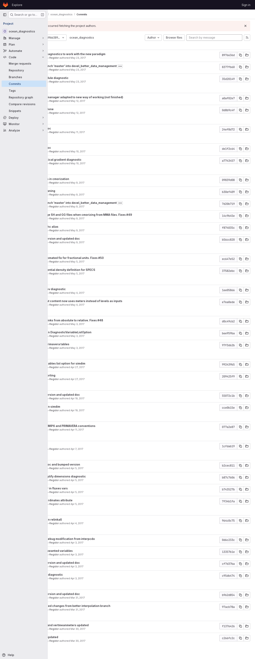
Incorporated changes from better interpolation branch (99, 605)
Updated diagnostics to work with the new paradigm (97, 54)
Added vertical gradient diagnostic (85, 159)
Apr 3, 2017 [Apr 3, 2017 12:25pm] (104, 566)
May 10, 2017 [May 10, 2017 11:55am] (105, 151)
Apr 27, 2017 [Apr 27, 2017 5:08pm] (105, 367)
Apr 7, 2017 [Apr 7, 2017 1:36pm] (104, 448)
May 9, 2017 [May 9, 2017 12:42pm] (105, 206)
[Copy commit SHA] (240, 55)
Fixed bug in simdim (74, 406)
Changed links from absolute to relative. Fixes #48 (96, 320)
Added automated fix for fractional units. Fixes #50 (96, 258)
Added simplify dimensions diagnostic (87, 476)
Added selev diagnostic (77, 289)
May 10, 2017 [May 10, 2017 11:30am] (105, 163)
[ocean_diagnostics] (24, 31)
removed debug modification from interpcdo (91, 538)
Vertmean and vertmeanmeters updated (88, 625)
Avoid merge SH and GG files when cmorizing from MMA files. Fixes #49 (110, 214)
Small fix (67, 445)
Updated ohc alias (73, 226)
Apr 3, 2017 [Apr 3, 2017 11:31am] (104, 578)
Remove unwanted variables (80, 550)
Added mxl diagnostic (75, 574)
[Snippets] (24, 111)
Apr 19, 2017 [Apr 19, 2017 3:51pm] (105, 410)
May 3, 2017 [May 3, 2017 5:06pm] (105, 347)
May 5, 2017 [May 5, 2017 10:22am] (105, 273)
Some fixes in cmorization (79, 179)
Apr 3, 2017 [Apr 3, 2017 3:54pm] (104, 542)
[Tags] (24, 90)
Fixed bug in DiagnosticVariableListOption (90, 332)
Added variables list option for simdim (87, 363)
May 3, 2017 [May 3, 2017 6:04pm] (105, 324)
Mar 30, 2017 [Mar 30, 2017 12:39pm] (105, 640)
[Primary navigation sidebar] (5, 15)
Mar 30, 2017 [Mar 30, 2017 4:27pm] (105, 628)
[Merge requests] (24, 63)
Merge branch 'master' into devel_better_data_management (102, 66)
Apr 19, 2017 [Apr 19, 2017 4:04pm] (105, 398)
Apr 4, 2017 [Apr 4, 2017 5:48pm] (104, 523)
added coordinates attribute (80, 500)
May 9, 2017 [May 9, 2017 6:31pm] (105, 182)
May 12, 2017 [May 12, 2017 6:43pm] (105, 100)
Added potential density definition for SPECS (92, 269)
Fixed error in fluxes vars (78, 488)
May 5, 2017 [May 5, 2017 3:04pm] (105, 261)
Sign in (246, 5)
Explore (17, 5)
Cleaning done (71, 109)
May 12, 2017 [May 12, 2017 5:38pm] (105, 112)
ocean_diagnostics (109, 37)
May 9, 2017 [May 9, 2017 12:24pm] (105, 218)
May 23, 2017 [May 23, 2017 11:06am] (105, 57)
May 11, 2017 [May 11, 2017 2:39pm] (105, 132)
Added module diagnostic (78, 78)
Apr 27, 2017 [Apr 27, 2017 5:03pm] (105, 379)
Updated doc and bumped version (84, 464)
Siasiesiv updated (73, 637)
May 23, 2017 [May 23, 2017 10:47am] (105, 81)
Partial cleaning (72, 190)
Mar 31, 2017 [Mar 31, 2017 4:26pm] (105, 597)
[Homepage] (5, 5)
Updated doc (69, 128)
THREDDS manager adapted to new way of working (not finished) (106, 97)
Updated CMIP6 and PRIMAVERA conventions (92, 426)
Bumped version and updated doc (84, 238)
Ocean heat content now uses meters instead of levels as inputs (105, 301)
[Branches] (24, 77)
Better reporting (72, 375)
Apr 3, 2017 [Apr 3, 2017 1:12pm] (104, 554)
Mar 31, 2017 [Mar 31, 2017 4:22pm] (105, 609)
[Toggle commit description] (147, 66)
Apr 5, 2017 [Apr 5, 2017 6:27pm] (104, 468)
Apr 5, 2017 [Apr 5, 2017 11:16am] (104, 504)
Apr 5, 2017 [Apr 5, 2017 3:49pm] (104, 492)
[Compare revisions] (24, 104)
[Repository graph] (24, 97)
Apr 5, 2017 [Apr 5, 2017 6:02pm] (104, 480)
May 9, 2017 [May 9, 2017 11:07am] (105, 230)
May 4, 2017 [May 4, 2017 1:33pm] (105, 304)
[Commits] (24, 84)
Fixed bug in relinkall (75, 519)
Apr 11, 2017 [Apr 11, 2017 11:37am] (104, 429)
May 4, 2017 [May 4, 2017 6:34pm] (105, 292)
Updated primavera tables (79, 344)
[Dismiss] (245, 25)
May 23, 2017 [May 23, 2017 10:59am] (105, 69)
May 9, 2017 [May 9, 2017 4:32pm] (105, 194)
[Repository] (24, 70)
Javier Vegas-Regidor (73, 57)
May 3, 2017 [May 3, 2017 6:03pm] (105, 335)
